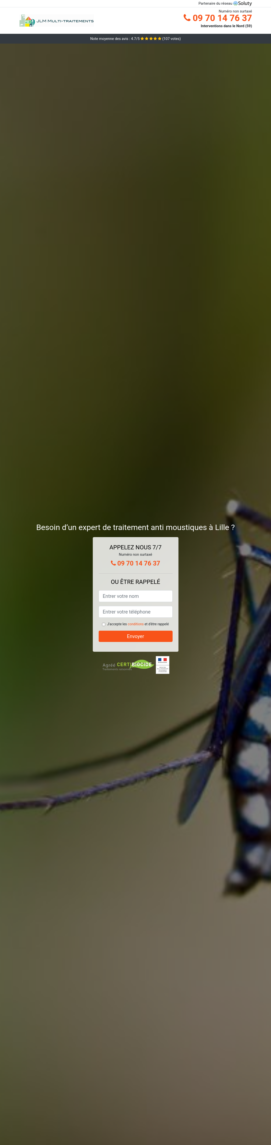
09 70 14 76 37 (218, 18)
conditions (136, 624)
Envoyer (135, 636)
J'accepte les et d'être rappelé (138, 624)
